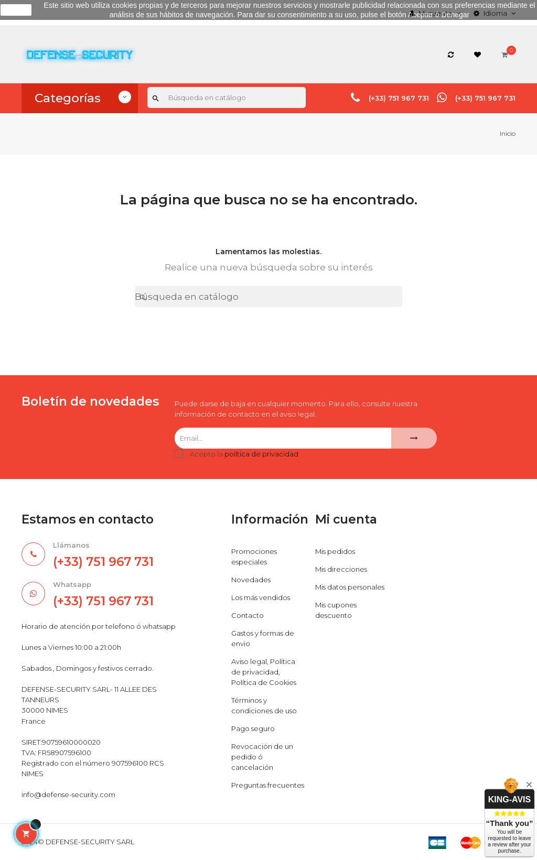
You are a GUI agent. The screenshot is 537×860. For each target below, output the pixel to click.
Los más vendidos (260, 597)
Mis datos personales (349, 587)
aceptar (16, 10)
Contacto (247, 615)
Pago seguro (253, 728)
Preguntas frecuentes (267, 785)
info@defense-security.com (68, 794)
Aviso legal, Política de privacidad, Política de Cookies (263, 672)
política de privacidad (261, 454)
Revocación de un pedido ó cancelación (262, 756)
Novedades (251, 579)
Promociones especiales (254, 556)
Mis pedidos (335, 551)
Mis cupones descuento (336, 610)
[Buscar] (226, 97)
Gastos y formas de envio (262, 638)
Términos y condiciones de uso (264, 705)
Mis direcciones (341, 569)
